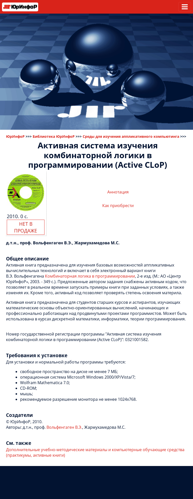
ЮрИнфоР (15, 136)
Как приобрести (118, 205)
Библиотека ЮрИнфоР (54, 136)
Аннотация (118, 192)
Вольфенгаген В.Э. (64, 427)
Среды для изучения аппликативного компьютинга (131, 136)
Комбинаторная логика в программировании (90, 276)
